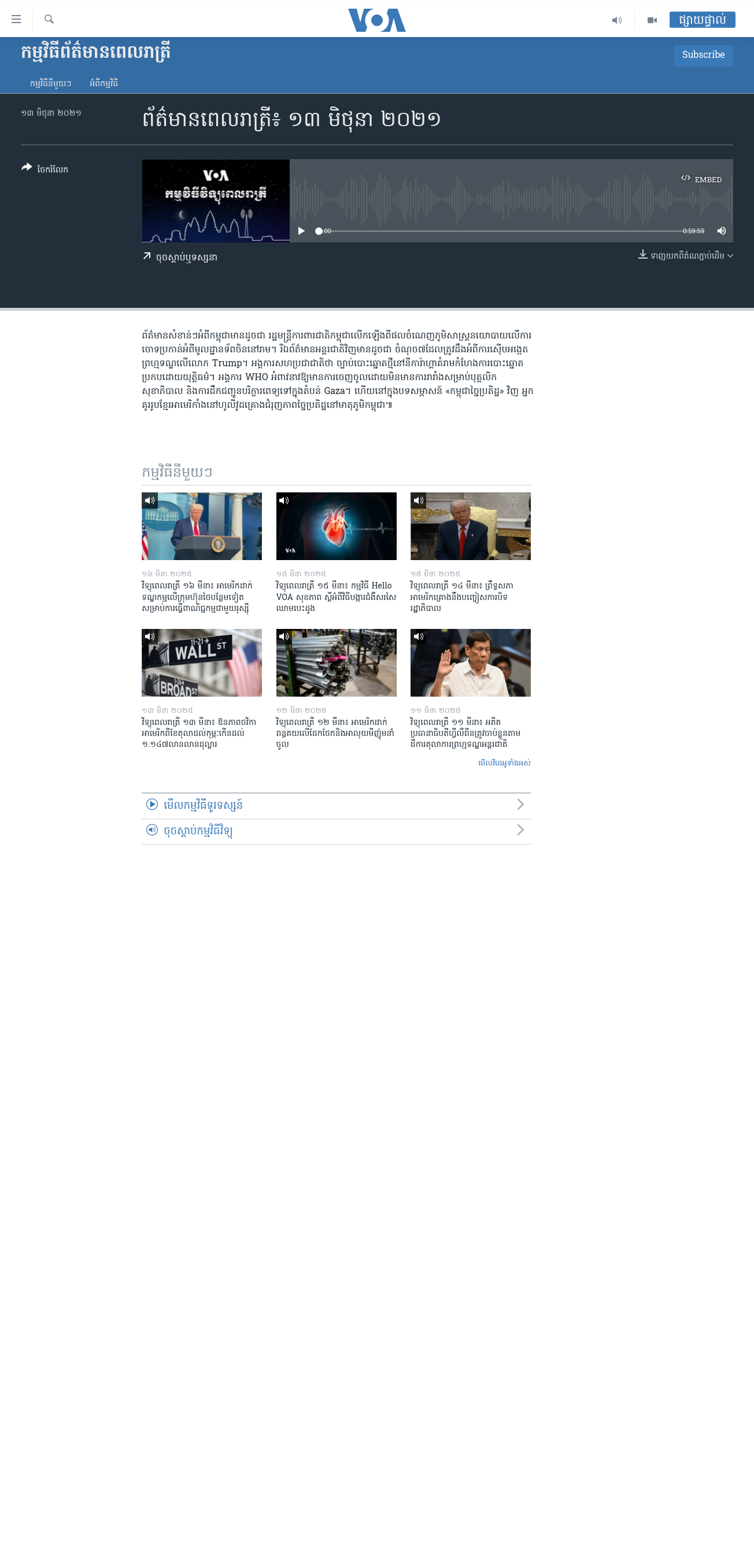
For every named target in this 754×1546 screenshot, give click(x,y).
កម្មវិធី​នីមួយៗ (50, 84)
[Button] (44, 171)
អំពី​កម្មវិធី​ (104, 84)
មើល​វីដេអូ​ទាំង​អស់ (504, 763)
